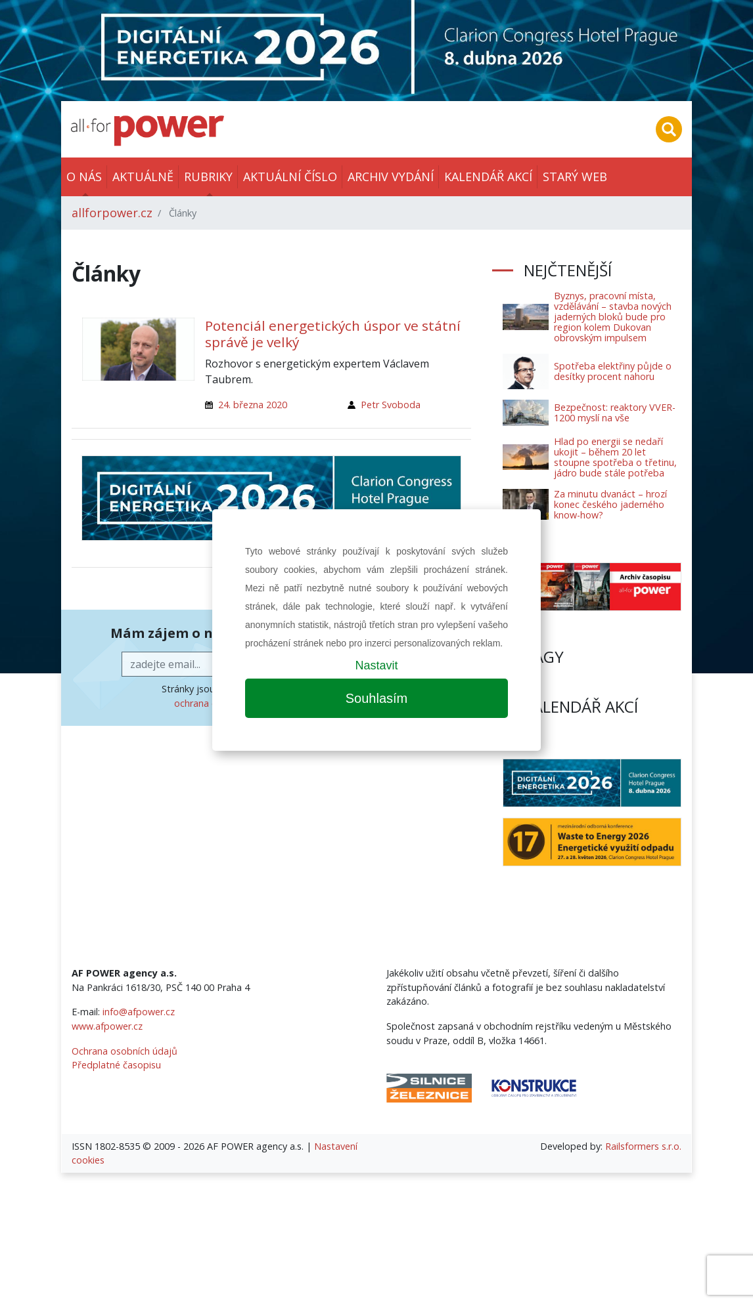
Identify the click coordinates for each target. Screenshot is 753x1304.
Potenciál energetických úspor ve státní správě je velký (333, 333)
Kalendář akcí (488, 176)
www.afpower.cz (107, 1026)
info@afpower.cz (139, 1011)
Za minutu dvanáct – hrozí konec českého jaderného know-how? (610, 504)
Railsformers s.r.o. (643, 1146)
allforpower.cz (112, 213)
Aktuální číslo (290, 176)
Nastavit (376, 665)
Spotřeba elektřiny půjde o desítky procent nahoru (613, 371)
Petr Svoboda (391, 404)
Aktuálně (142, 176)
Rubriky (208, 176)
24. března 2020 (252, 404)
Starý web (575, 176)
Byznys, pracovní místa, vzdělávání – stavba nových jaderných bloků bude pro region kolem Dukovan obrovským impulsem (613, 316)
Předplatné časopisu (116, 1065)
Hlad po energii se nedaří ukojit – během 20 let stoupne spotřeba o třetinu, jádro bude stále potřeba (615, 457)
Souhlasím (377, 698)
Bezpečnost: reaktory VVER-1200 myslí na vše (614, 412)
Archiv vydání (391, 176)
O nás (84, 176)
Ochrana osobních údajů (124, 1051)
